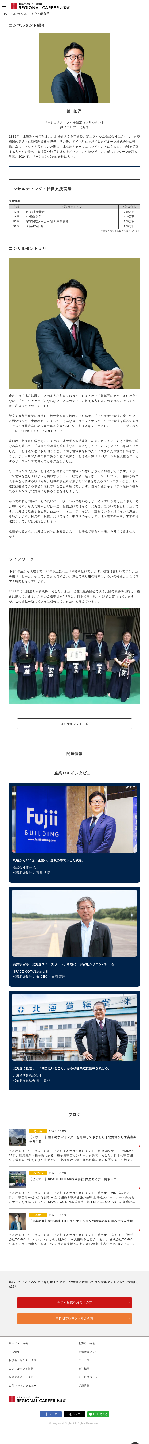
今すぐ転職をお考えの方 (74, 1302)
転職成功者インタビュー (24, 1377)
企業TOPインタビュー (23, 1385)
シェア (53, 1414)
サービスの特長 (18, 1343)
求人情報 (14, 1351)
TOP (6, 13)
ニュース (84, 1360)
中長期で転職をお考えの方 (74, 1318)
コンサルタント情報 (21, 1368)
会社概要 (84, 1368)
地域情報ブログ (88, 1351)
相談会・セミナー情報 (22, 1360)
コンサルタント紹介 (24, 13)
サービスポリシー (89, 1377)
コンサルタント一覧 (74, 723)
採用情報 (84, 1385)
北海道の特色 (87, 1343)
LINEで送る (100, 1414)
